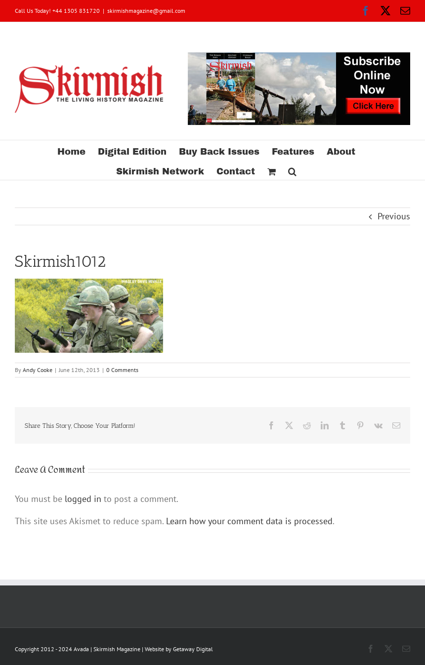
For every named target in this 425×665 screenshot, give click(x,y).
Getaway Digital (193, 649)
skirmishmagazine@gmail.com (146, 10)
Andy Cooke (37, 370)
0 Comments (122, 370)
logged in (83, 498)
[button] (292, 170)
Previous (394, 216)
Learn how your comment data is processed (249, 521)
